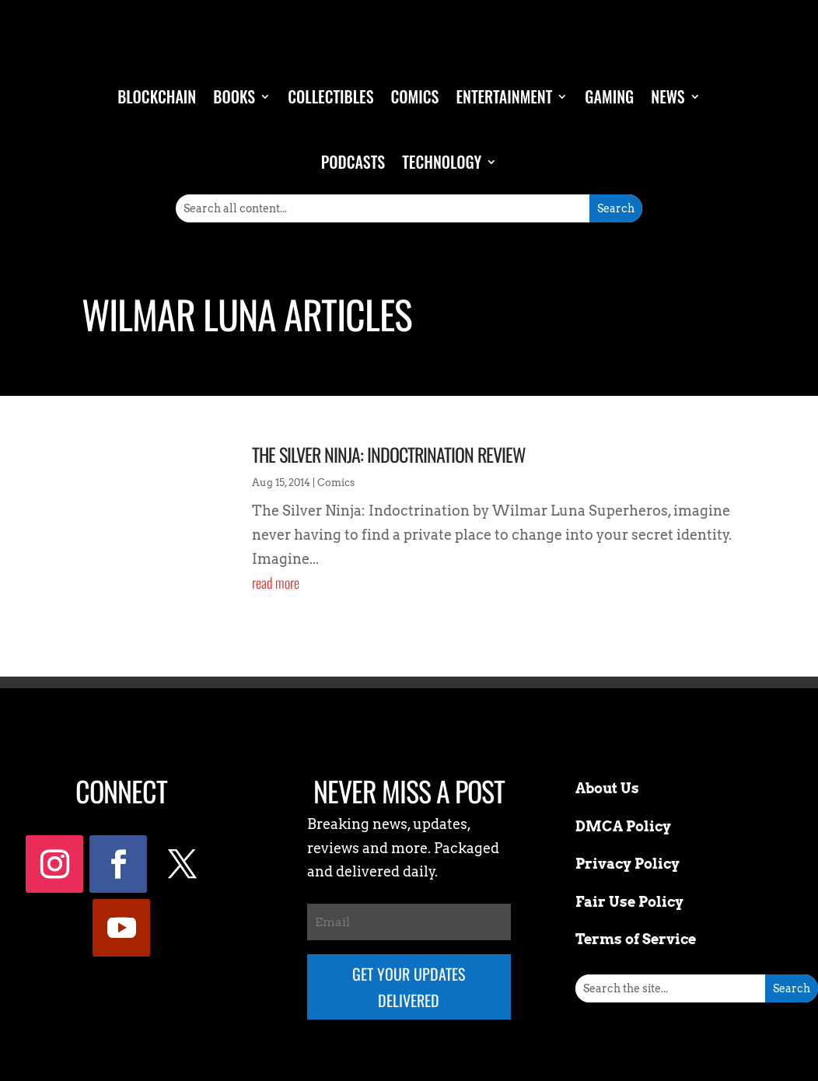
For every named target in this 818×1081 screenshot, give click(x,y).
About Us (607, 788)
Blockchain (156, 96)
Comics (415, 96)
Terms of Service (635, 939)
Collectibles (330, 96)
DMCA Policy (623, 826)
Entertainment (504, 96)
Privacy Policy (627, 863)
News (668, 96)
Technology (441, 161)
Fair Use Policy (629, 902)
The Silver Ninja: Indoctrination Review (389, 454)
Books (234, 96)
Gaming (609, 96)
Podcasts (353, 161)
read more (275, 582)
